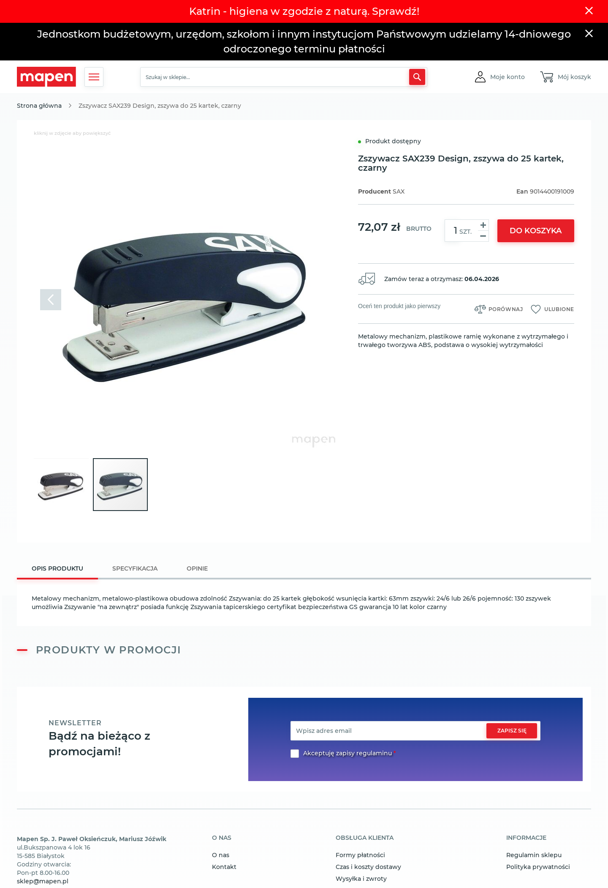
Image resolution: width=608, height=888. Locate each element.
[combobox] (283, 77)
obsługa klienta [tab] (365, 838)
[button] (507, 77)
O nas (220, 855)
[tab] (57, 569)
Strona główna (39, 105)
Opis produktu (57, 568)
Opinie (197, 568)
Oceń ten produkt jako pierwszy (399, 306)
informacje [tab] (526, 838)
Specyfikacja (134, 568)
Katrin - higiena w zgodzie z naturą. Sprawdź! (304, 11)
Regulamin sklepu (534, 855)
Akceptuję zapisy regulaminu (347, 753)
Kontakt (224, 867)
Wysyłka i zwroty (361, 879)
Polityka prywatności (538, 867)
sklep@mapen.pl (42, 881)
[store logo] (46, 77)
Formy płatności (360, 855)
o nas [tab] (221, 838)
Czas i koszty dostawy (368, 867)
